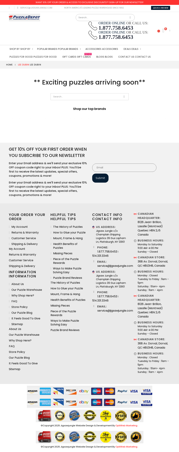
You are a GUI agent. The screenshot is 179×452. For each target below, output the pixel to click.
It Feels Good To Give (25, 318)
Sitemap (17, 324)
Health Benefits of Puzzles (65, 246)
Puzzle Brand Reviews (67, 278)
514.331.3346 (100, 256)
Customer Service (23, 238)
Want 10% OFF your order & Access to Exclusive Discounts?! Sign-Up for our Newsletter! (90, 2)
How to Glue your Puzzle (69, 233)
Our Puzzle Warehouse (26, 290)
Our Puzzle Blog (21, 313)
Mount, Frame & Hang (68, 238)
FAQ (14, 301)
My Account (19, 227)
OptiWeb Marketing (126, 425)
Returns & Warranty (25, 233)
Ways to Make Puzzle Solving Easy (67, 270)
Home (9, 64)
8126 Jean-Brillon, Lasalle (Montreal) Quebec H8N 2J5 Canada (150, 228)
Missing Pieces (62, 253)
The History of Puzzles (68, 227)
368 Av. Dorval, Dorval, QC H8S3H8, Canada (153, 264)
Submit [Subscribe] (100, 178)
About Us (17, 284)
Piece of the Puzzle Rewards (66, 261)
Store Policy (19, 307)
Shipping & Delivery (24, 244)
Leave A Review (160, 7)
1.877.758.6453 (107, 252)
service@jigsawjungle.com (34, 7)
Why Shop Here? (22, 296)
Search (130, 17)
